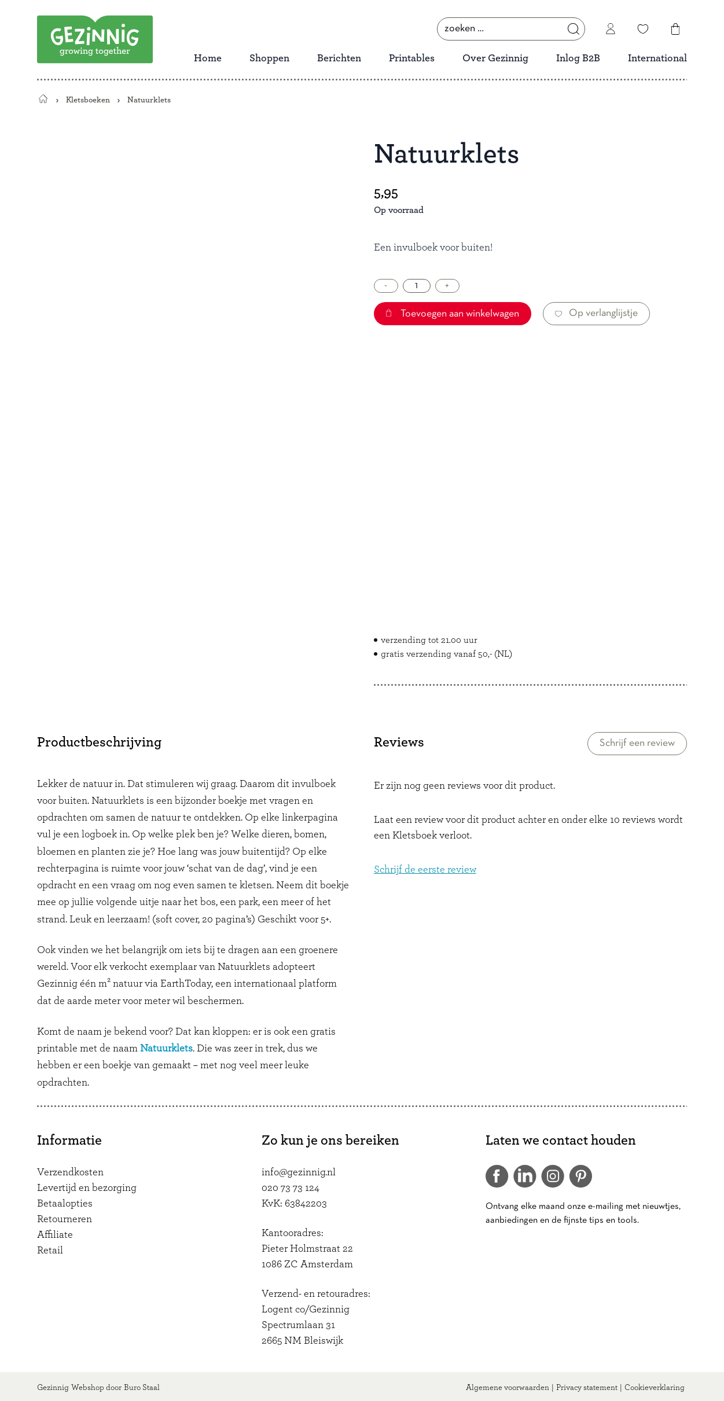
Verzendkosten (70, 1172)
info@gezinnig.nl (299, 1172)
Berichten (339, 58)
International (657, 58)
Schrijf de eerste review (425, 870)
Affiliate (55, 1235)
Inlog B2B (578, 58)
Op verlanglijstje (596, 313)
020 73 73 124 (290, 1188)
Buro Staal (142, 1388)
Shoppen (269, 58)
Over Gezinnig (495, 58)
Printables (412, 58)
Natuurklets (166, 1048)
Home (208, 58)
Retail (50, 1250)
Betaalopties (65, 1203)
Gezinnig (53, 1388)
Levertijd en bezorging (87, 1188)
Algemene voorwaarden (507, 1388)
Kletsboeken (88, 100)
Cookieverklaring (654, 1388)
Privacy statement (587, 1388)
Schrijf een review (637, 743)
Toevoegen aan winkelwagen (452, 314)
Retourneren (64, 1219)
